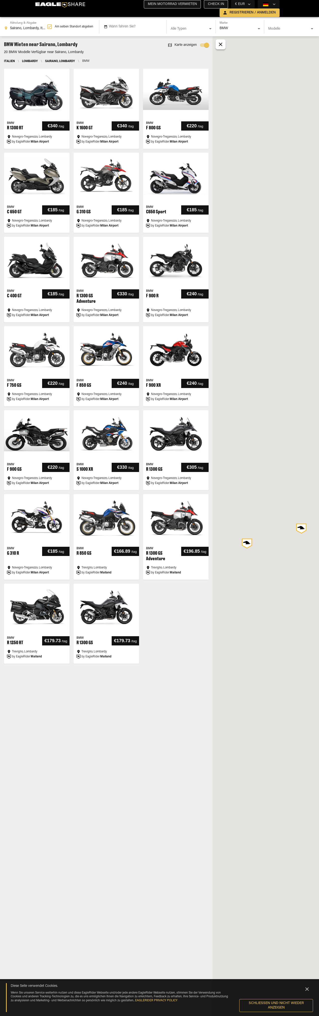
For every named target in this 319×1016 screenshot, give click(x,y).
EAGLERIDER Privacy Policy (156, 1000)
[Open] (210, 28)
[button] (172, 4)
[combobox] (25, 26)
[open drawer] (250, 12)
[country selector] (243, 4)
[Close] (307, 989)
